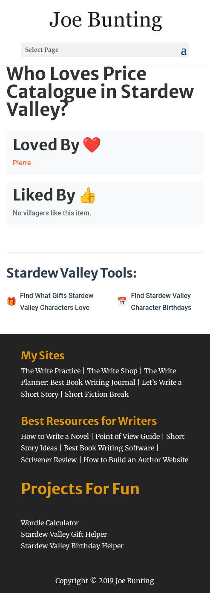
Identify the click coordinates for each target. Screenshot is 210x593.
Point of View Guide (127, 436)
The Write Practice (51, 371)
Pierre (22, 163)
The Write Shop (112, 371)
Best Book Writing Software (109, 448)
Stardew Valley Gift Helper (64, 534)
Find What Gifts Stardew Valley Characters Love (56, 301)
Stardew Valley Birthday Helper (72, 545)
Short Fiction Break (97, 394)
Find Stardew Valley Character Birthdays (161, 301)
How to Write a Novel (55, 436)
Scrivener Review (49, 459)
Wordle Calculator (50, 523)
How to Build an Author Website (135, 459)
